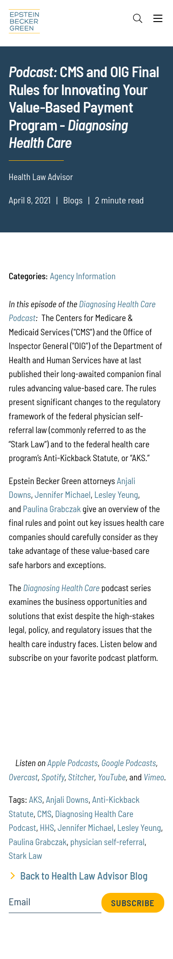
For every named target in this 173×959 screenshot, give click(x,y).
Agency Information (83, 276)
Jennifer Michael (63, 494)
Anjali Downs (67, 799)
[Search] (137, 18)
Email (19, 901)
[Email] (55, 904)
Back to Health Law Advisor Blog (84, 875)
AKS (35, 799)
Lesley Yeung (116, 494)
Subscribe (133, 902)
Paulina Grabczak (52, 508)
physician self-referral (107, 841)
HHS (47, 827)
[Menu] (157, 21)
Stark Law (25, 855)
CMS (44, 813)
